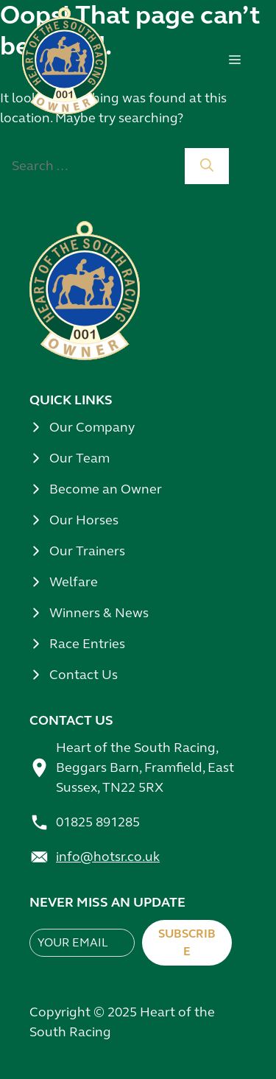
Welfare (73, 582)
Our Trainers (87, 551)
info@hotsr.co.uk (108, 856)
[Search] (207, 166)
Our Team (79, 458)
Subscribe (187, 942)
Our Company (92, 427)
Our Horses (83, 520)
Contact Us (83, 675)
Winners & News (99, 613)
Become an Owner (105, 489)
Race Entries (87, 644)
